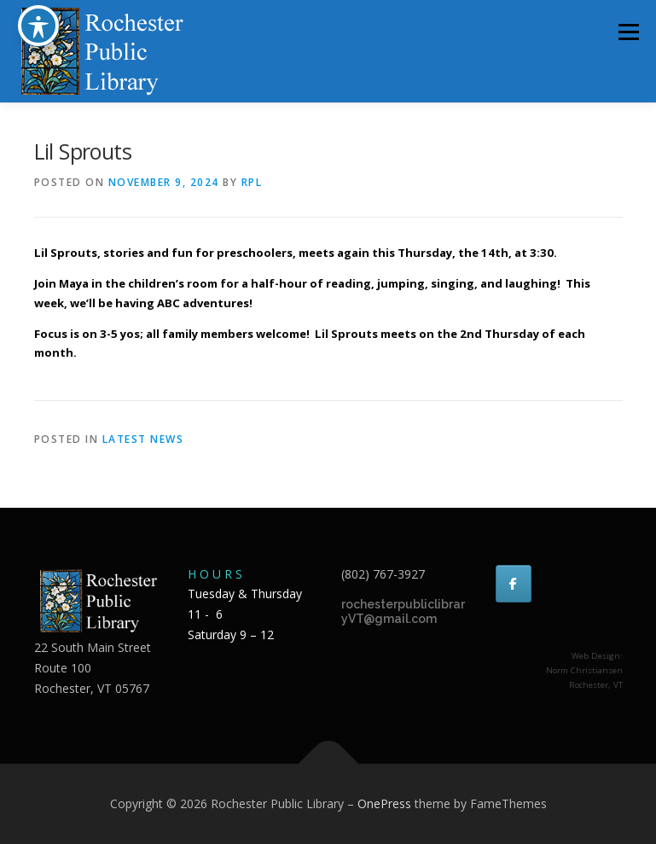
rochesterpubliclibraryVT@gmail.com (403, 611)
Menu (628, 31)
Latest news (143, 439)
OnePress (384, 803)
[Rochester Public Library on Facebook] (513, 583)
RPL (252, 182)
